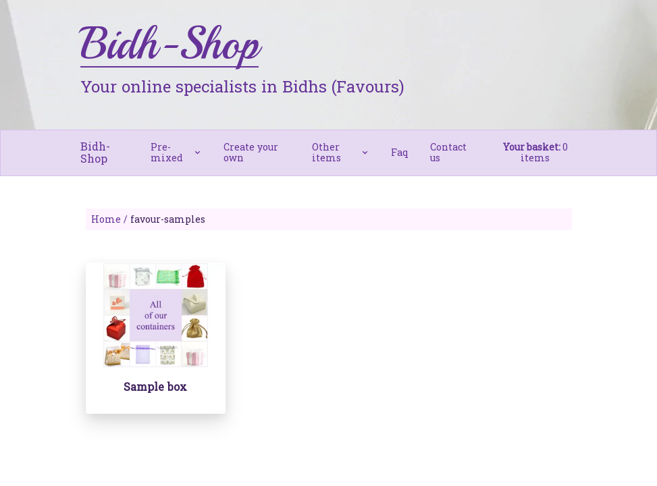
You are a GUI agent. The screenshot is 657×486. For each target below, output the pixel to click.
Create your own (251, 152)
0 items (535, 152)
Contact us (448, 152)
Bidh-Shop (95, 152)
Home (106, 219)
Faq (400, 152)
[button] (176, 152)
